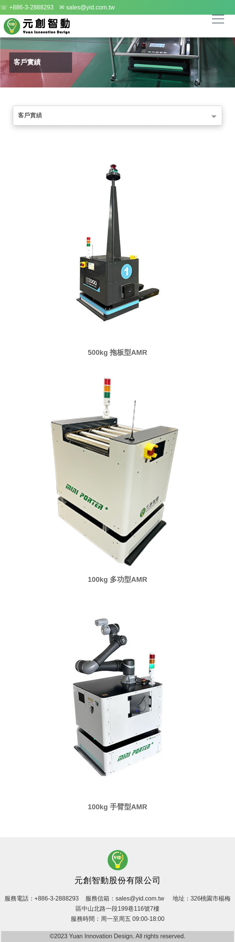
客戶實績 (30, 115)
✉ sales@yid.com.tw (87, 7)
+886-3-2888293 (57, 898)
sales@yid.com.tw (139, 898)
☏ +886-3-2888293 (26, 7)
